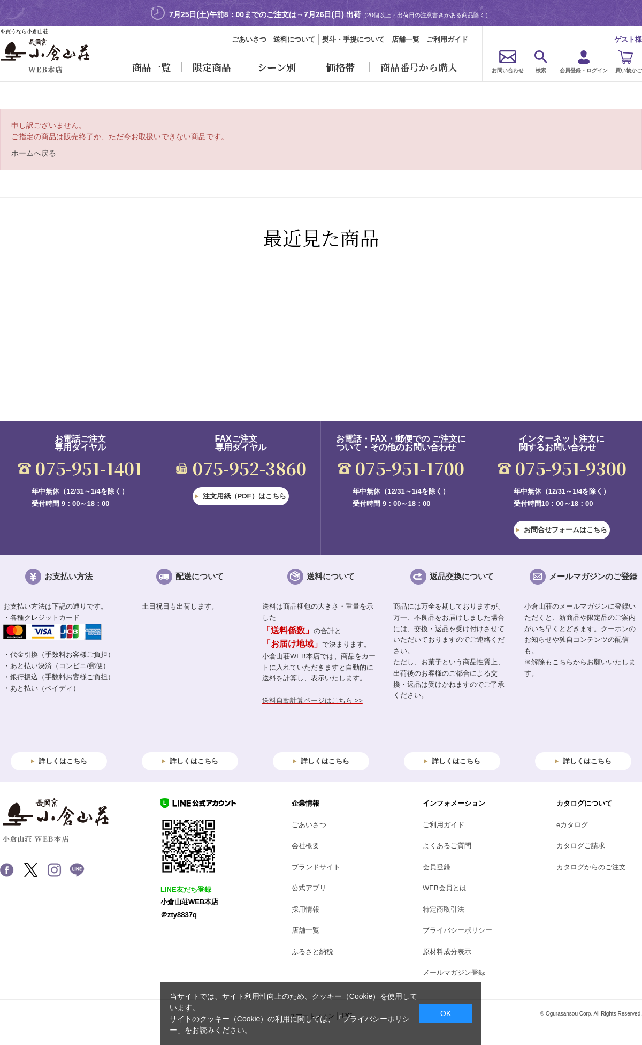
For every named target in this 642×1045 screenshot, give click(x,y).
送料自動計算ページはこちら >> (312, 700)
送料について (294, 39)
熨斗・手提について (353, 39)
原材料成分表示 (447, 952)
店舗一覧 (405, 39)
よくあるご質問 (447, 846)
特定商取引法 (443, 909)
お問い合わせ (508, 70)
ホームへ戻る (33, 153)
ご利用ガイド (447, 39)
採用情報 (305, 909)
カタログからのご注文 (591, 867)
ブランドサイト (316, 867)
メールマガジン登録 (454, 972)
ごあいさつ (249, 39)
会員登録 (436, 867)
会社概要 (305, 846)
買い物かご (628, 70)
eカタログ (572, 825)
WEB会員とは (445, 888)
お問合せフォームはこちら (565, 530)
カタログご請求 (580, 846)
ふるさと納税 (312, 952)
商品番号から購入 (418, 67)
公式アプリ (309, 888)
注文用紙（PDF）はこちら (244, 496)
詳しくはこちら (63, 761)
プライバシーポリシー (457, 930)
